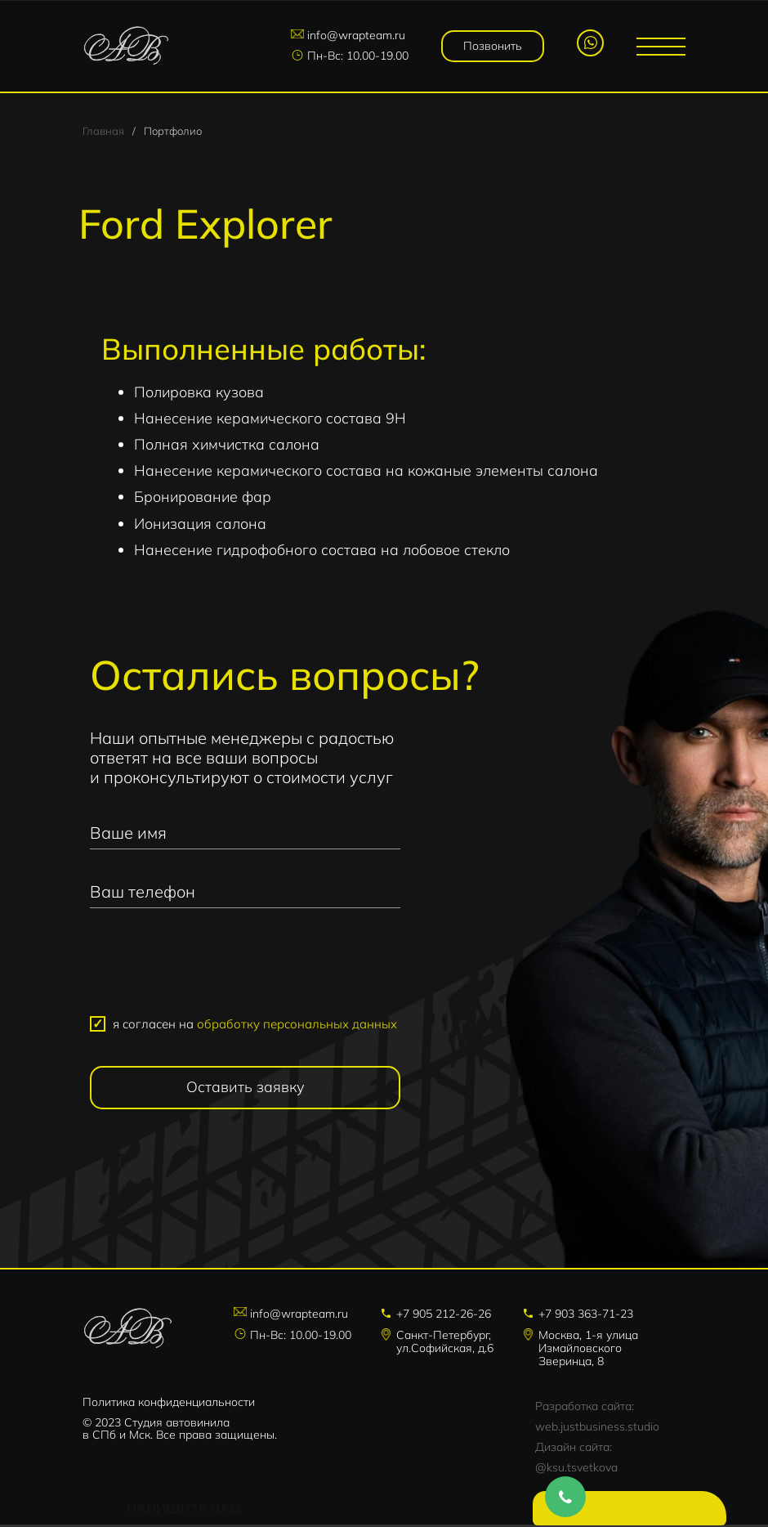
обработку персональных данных (297, 1026)
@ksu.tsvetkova (576, 1469)
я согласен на (255, 1026)
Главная (103, 132)
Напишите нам (633, 1510)
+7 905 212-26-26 (443, 1317)
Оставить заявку (245, 1090)
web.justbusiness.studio (597, 1429)
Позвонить (493, 45)
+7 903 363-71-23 (585, 1317)
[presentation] (245, 971)
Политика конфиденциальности (169, 1404)
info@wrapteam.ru (358, 36)
